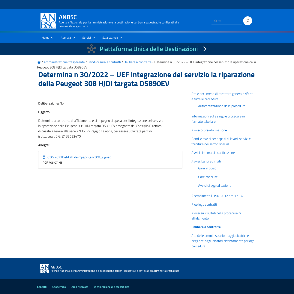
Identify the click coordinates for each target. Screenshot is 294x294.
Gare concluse (208, 176)
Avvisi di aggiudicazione (214, 185)
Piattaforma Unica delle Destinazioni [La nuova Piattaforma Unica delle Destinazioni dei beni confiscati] (149, 48)
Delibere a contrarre (206, 226)
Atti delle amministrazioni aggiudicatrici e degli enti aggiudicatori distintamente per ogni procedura (223, 241)
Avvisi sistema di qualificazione (213, 152)
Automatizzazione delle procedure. (222, 105)
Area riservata (79, 287)
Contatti (42, 287)
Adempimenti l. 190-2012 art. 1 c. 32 (217, 195)
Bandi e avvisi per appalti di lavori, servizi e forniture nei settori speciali (221, 141)
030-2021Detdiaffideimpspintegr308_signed (77, 157)
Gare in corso (207, 168)
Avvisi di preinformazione (209, 130)
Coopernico (59, 287)
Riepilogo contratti (204, 204)
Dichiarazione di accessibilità (111, 287)
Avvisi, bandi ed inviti (206, 161)
